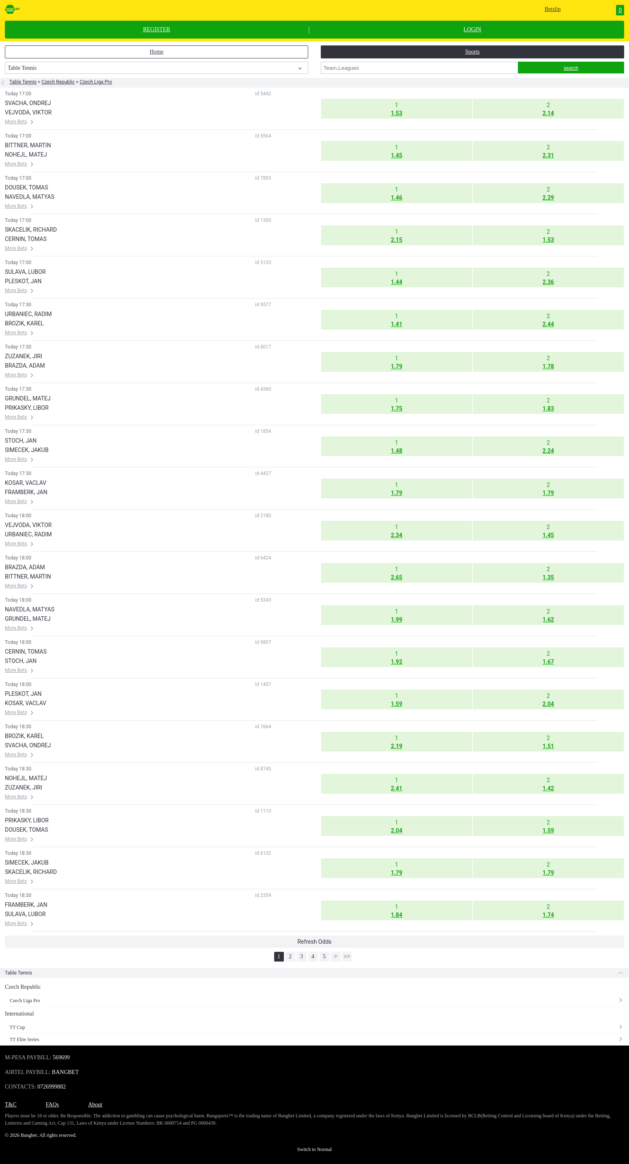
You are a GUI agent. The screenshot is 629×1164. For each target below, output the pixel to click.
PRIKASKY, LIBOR (27, 407)
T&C (11, 1105)
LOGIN (472, 29)
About (95, 1105)
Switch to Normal (314, 1149)
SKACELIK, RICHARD (31, 229)
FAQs (52, 1105)
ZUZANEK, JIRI (23, 356)
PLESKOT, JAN (23, 281)
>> (347, 956)
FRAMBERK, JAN (26, 492)
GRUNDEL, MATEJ (28, 398)
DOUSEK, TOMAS (26, 187)
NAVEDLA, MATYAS (29, 197)
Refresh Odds (314, 941)
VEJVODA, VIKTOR (28, 112)
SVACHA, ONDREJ (28, 103)
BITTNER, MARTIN (28, 145)
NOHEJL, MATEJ (26, 154)
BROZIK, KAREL (24, 323)
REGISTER (156, 29)
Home (156, 52)
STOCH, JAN (20, 440)
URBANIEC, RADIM (28, 314)
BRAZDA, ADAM (25, 365)
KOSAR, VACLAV (25, 483)
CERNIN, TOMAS (26, 239)
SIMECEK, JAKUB (27, 450)
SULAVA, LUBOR (25, 272)
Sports (472, 52)
